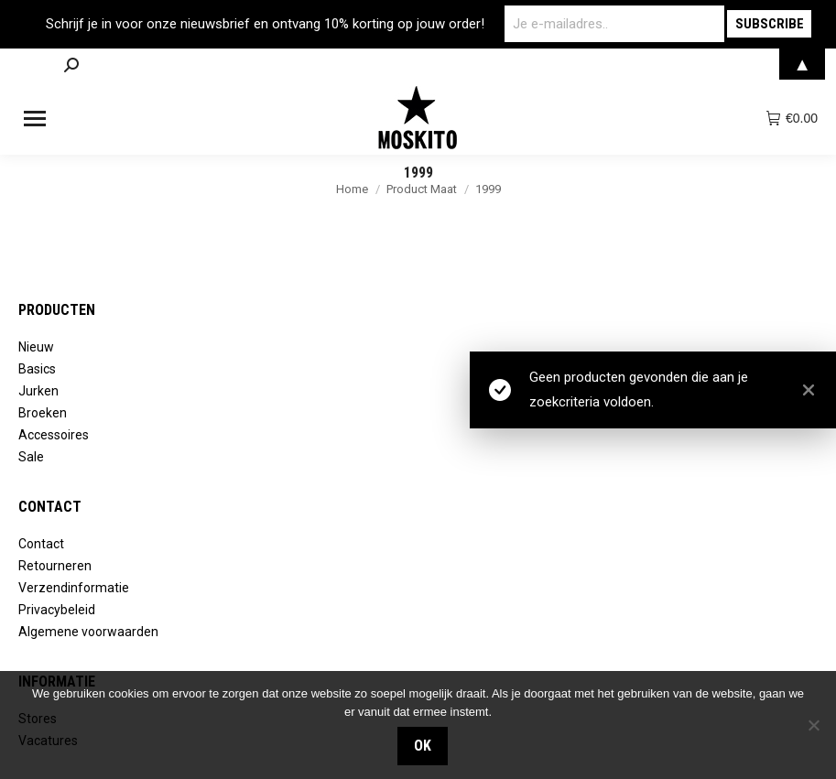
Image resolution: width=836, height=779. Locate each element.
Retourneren (55, 565)
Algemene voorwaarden (88, 631)
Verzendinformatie (73, 587)
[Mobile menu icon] (34, 119)
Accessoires (53, 434)
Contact (41, 543)
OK (422, 745)
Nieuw (36, 347)
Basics (37, 369)
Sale (31, 456)
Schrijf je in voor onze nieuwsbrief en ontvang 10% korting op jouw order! (265, 24)
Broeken (42, 413)
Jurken (38, 391)
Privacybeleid (56, 609)
